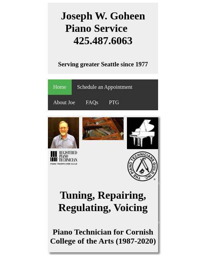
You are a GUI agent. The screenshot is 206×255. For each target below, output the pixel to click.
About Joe (64, 102)
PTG (114, 102)
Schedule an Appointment (104, 87)
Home (59, 87)
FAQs (92, 102)
